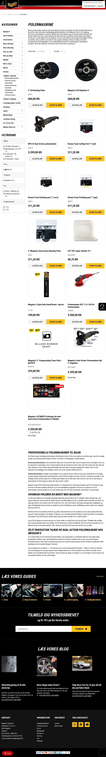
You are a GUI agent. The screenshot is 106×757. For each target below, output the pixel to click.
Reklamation (40, 731)
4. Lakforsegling (71, 600)
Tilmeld (81, 629)
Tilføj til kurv (55, 105)
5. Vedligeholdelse (93, 600)
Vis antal (56, 51)
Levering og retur (42, 726)
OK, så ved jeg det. (90, 6)
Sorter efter (32, 51)
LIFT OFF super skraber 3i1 (79, 251)
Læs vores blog (53, 649)
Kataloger (40, 741)
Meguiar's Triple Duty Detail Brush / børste (46, 304)
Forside (3, 14)
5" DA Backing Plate (36, 90)
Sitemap (39, 736)
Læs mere (100, 576)
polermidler (84, 30)
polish (76, 30)
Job (38, 738)
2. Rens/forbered (29, 600)
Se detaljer (37, 105)
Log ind (57, 723)
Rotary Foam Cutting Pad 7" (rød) (82, 144)
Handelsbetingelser (43, 723)
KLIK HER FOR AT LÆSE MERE (11, 700)
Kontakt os (40, 733)
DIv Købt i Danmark (12, 146)
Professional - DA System (10, 155)
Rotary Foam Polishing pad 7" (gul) (82, 197)
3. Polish (47, 600)
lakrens (57, 30)
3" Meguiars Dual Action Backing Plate (44, 251)
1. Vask (5, 600)
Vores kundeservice (34, 548)
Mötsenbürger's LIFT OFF (13, 150)
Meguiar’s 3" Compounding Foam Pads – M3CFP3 (45, 361)
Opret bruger (59, 726)
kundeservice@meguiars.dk (14, 738)
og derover (12, 195)
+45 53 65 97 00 (17, 736)
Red (8, 169)
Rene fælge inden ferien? (48, 685)
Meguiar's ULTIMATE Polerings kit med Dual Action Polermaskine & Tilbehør (44, 417)
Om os (39, 728)
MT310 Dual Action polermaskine (42, 144)
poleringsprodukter (34, 542)
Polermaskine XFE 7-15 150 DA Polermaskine (81, 305)
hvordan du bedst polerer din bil (74, 542)
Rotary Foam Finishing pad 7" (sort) (43, 197)
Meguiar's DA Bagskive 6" (78, 90)
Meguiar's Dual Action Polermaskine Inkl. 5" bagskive (85, 361)
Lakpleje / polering (13, 14)
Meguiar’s (9, 180)
